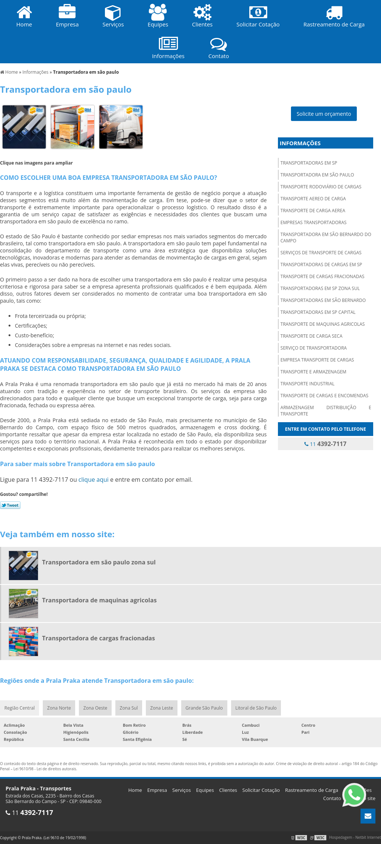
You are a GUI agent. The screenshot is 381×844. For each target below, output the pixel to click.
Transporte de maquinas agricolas (323, 324)
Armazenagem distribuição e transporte (326, 410)
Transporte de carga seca (311, 336)
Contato (332, 798)
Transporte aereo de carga (313, 198)
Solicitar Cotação (261, 790)
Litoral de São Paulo (256, 708)
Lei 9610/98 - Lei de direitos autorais (44, 768)
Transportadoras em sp (309, 163)
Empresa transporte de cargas (317, 360)
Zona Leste (162, 708)
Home (135, 790)
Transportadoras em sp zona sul (320, 288)
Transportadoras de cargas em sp (321, 264)
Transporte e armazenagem (313, 372)
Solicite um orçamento (324, 113)
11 (325, 444)
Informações (300, 143)
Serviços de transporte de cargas (321, 252)
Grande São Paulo (204, 708)
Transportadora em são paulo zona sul (99, 562)
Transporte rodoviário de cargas (321, 187)
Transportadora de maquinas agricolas (99, 600)
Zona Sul (129, 708)
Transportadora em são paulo (317, 175)
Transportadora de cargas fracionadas (98, 638)
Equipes (205, 790)
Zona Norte (59, 708)
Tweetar (10, 505)
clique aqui (94, 479)
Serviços (181, 790)
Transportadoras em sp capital (318, 312)
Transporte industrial (307, 383)
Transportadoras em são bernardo (323, 300)
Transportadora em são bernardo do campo (326, 237)
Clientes (228, 790)
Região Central (19, 708)
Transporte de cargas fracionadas (323, 276)
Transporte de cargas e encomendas (324, 395)
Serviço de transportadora (314, 348)
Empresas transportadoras (314, 222)
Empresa (157, 790)
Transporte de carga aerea (313, 210)
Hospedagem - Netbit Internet (355, 837)
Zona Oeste (96, 708)
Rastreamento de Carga (311, 790)
